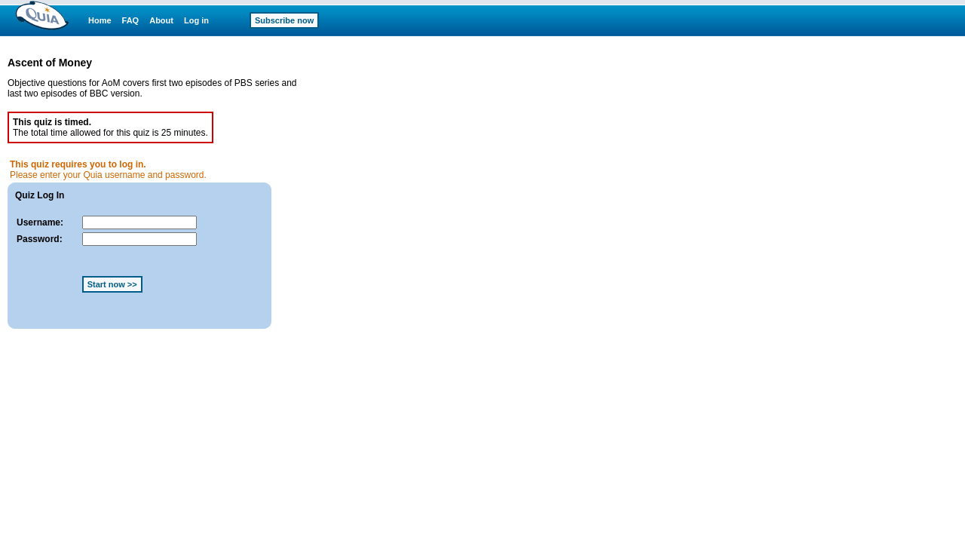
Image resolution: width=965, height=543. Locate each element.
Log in (196, 20)
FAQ (130, 20)
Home (100, 20)
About (161, 20)
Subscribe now (284, 20)
